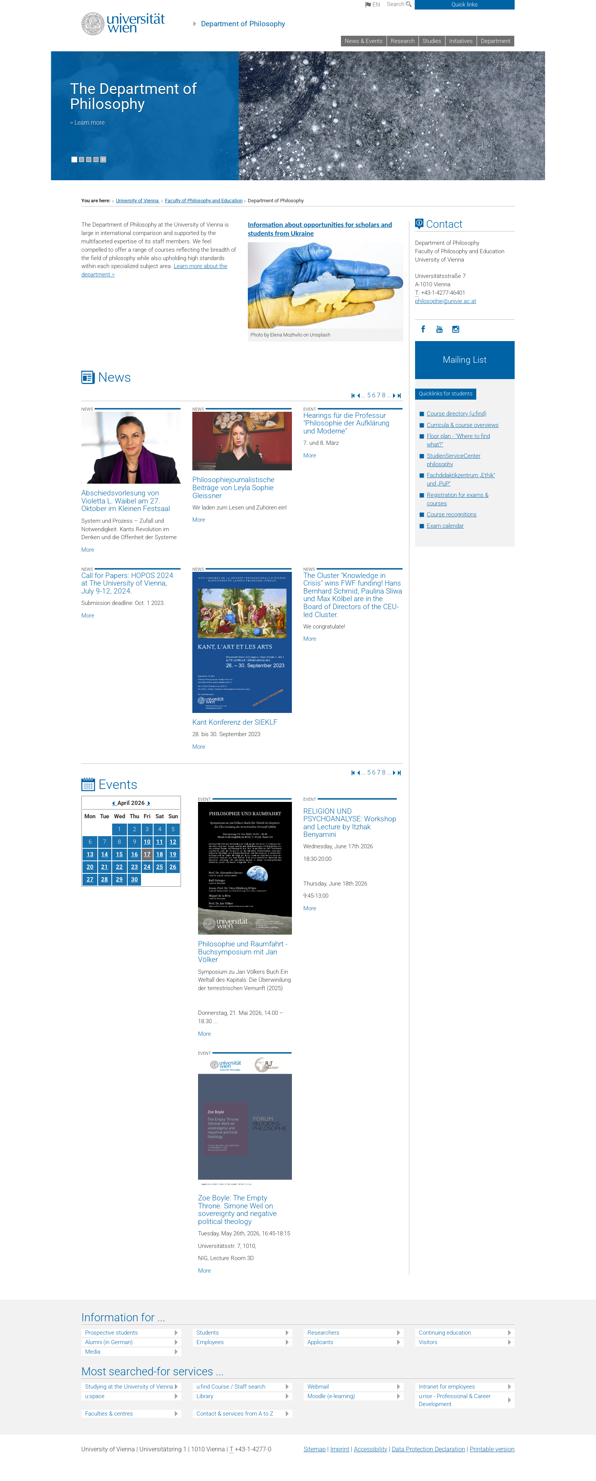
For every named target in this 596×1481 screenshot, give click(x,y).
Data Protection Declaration (428, 1449)
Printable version (492, 1449)
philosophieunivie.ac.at (445, 301)
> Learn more (87, 122)
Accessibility (370, 1449)
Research (403, 41)
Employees (210, 1342)
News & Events (364, 41)
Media (92, 1351)
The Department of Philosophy (133, 96)
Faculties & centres (109, 1413)
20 (90, 867)
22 (119, 867)
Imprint (339, 1449)
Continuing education (445, 1332)
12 (173, 841)
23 (134, 867)
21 (104, 867)
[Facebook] (423, 329)
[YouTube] (439, 329)
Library (205, 1396)
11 (159, 841)
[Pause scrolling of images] (103, 159)
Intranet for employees (447, 1386)
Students (208, 1332)
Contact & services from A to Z (235, 1413)
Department (495, 41)
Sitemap (315, 1449)
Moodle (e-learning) (331, 1396)
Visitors (428, 1342)
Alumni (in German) (109, 1342)
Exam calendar (445, 525)
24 (147, 867)
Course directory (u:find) (457, 413)
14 (104, 854)
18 (159, 854)
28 (104, 879)
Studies (432, 41)
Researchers (323, 1332)
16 (134, 854)
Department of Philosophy (243, 24)
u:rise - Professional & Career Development (455, 1400)
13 (90, 854)
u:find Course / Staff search (231, 1386)
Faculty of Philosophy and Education (204, 200)
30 (134, 879)
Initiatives (461, 41)
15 (119, 854)
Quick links (465, 4)
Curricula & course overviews (463, 425)
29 (119, 879)
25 (159, 867)
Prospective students (111, 1332)
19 (173, 854)
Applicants (320, 1342)
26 (173, 867)
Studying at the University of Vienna (129, 1386)
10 (147, 841)
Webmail (318, 1386)
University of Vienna (138, 200)
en (372, 4)
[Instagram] (456, 329)
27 (90, 879)
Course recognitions (452, 514)
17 (147, 854)
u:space (95, 1396)
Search (399, 4)
